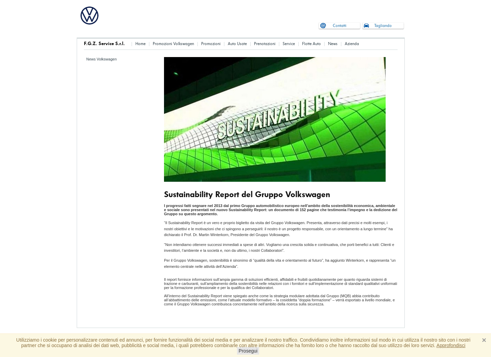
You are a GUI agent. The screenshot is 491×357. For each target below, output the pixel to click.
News (333, 43)
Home (140, 43)
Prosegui (248, 351)
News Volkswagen (101, 59)
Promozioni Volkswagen (173, 43)
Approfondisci (450, 345)
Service (289, 43)
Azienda (352, 43)
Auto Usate (237, 43)
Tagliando (383, 25)
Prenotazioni (265, 43)
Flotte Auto (311, 43)
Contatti (339, 25)
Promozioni (211, 43)
